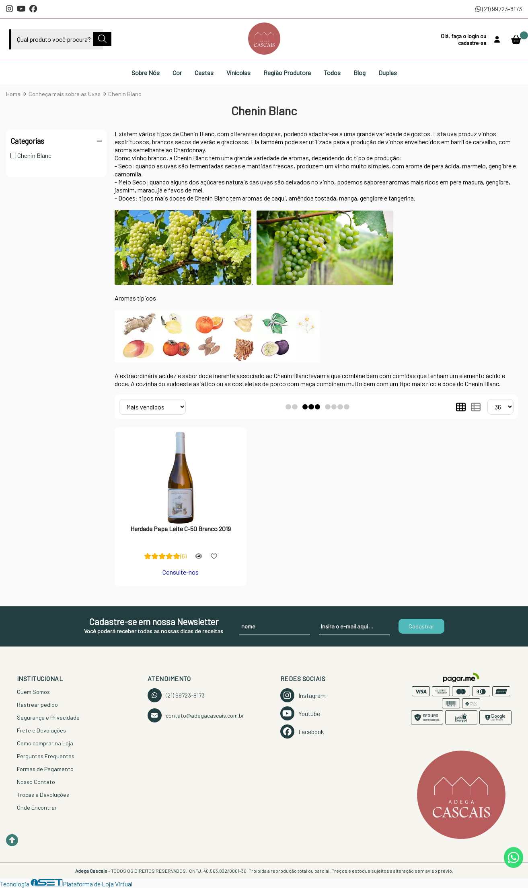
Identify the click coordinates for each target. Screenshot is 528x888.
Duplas (387, 72)
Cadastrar (421, 626)
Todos (332, 72)
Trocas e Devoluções (43, 794)
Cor (177, 72)
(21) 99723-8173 (498, 8)
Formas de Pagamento (45, 768)
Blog (359, 72)
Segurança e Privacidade (48, 717)
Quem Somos (33, 691)
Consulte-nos (180, 572)
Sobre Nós (145, 72)
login (473, 36)
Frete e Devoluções (41, 730)
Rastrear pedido (37, 704)
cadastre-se (472, 42)
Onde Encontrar (37, 807)
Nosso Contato (36, 781)
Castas (204, 72)
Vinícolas (238, 72)
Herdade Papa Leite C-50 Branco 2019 (180, 528)
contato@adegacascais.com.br (196, 715)
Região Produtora (287, 72)
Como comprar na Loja (45, 743)
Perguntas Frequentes (45, 756)
